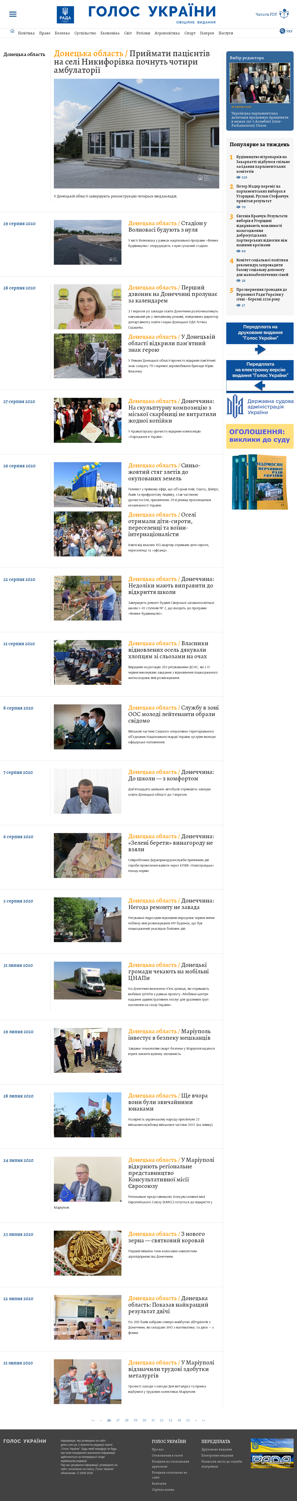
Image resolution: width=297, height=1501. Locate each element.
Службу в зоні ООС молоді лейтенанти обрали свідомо (173, 714)
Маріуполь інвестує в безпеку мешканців (169, 1034)
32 (161, 1420)
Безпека (62, 33)
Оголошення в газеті (167, 1455)
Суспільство (85, 33)
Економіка (110, 33)
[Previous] (101, 1420)
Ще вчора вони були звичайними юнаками (168, 1102)
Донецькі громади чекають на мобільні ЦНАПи (168, 971)
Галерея (207, 33)
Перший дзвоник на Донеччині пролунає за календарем (172, 294)
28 (126, 1420)
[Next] (195, 1420)
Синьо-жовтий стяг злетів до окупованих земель (164, 472)
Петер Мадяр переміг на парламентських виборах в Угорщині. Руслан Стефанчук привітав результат (262, 193)
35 (188, 1420)
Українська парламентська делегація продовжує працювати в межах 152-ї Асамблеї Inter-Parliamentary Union (259, 119)
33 (170, 1420)
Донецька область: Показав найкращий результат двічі (168, 1304)
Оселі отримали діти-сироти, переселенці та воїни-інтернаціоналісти (162, 524)
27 (118, 1420)
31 (153, 1420)
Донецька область (24, 54)
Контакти (159, 1483)
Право (44, 33)
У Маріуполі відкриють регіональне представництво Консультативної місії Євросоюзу (171, 1173)
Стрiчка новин (163, 1489)
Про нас (158, 1449)
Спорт (190, 33)
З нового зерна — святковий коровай (166, 1237)
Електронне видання (217, 1455)
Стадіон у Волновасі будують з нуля (167, 226)
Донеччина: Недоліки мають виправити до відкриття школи (171, 585)
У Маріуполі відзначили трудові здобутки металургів (171, 1369)
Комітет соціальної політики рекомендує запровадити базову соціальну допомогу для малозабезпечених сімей (262, 267)
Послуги (226, 33)
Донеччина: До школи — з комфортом (171, 775)
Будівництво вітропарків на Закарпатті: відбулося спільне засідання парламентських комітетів (263, 164)
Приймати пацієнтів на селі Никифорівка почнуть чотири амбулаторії (132, 61)
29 (135, 1420)
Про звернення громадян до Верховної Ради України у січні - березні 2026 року (261, 294)
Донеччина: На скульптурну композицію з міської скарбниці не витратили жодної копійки (172, 411)
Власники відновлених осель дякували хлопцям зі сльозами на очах (168, 650)
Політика (26, 33)
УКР (289, 31)
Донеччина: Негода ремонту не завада (171, 903)
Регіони (143, 33)
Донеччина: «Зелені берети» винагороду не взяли (171, 843)
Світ (128, 33)
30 (144, 1420)
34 (179, 1420)
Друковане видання (216, 1449)
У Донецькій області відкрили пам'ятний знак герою (171, 343)
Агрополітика (167, 33)
